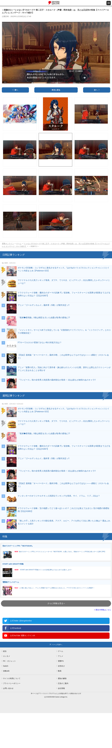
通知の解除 (62, 713)
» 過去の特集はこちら (102, 645)
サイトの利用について (11, 713)
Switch (5, 701)
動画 (59, 706)
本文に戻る (56, 125)
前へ (16, 125)
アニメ (60, 691)
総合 (5, 686)
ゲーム (18, 279)
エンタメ (6, 691)
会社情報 (61, 723)
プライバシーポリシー (11, 718)
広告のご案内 (63, 718)
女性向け (61, 701)
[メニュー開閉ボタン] (108, 3)
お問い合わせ (8, 723)
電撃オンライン (8, 279)
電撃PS (61, 696)
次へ (95, 125)
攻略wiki (6, 706)
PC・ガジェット (9, 696)
